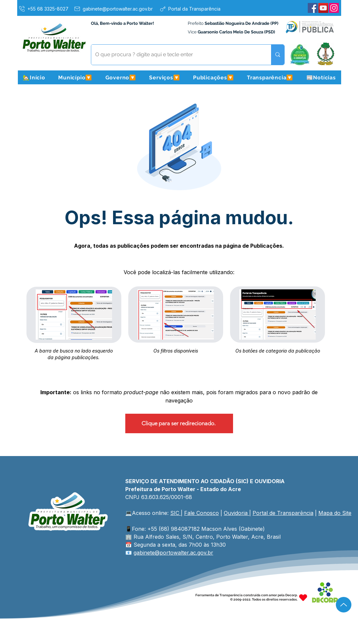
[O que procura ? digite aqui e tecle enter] (176, 55)
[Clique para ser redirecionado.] (179, 423)
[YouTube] (323, 8)
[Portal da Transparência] (190, 9)
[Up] (343, 604)
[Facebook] (313, 8)
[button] (75, 77)
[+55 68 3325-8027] (43, 9)
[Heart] (303, 597)
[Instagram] (334, 8)
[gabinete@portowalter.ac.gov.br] (113, 9)
